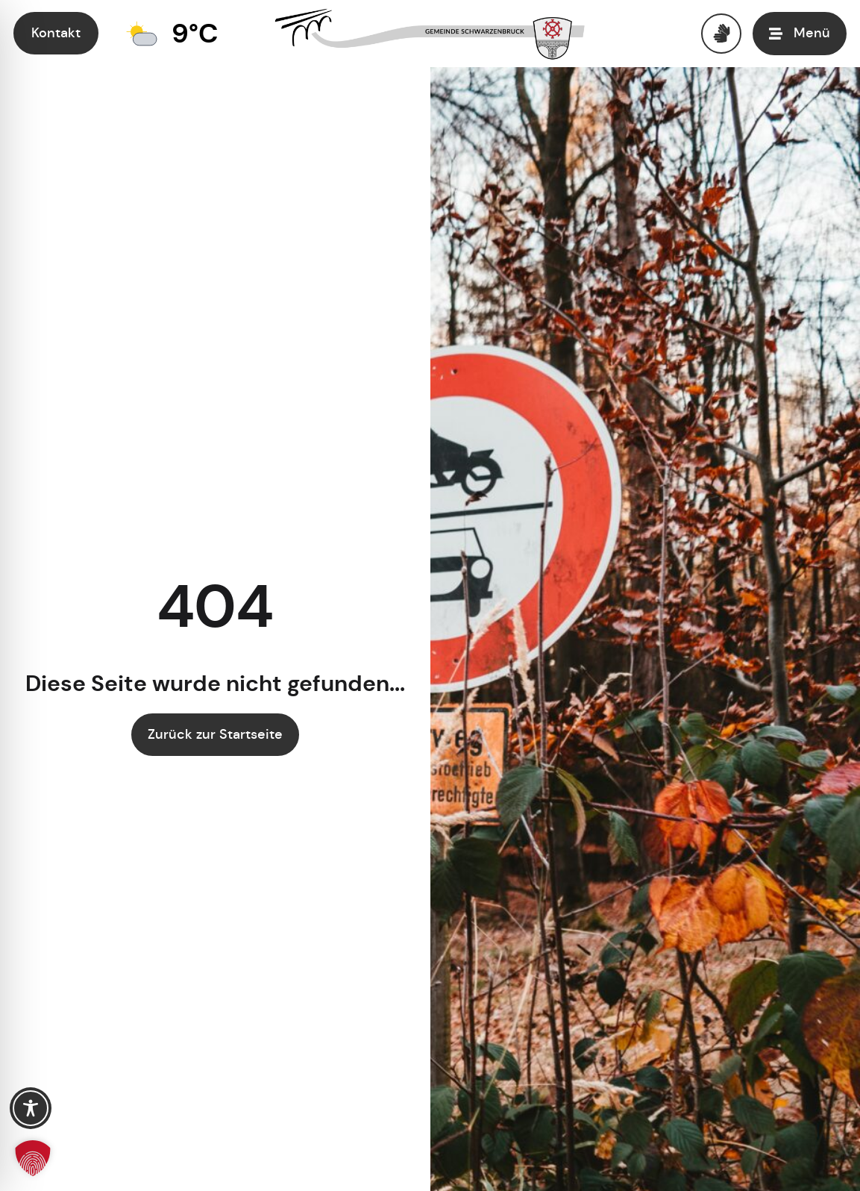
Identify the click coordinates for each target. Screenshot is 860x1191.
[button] (33, 1158)
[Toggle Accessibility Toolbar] (30, 1108)
